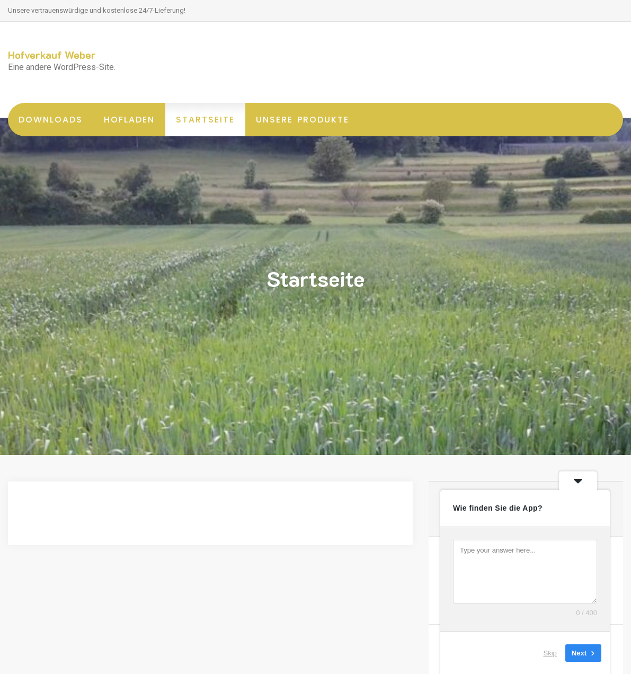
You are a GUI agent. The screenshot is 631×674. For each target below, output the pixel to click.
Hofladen (129, 119)
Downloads (51, 119)
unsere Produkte (302, 119)
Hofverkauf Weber (52, 55)
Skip (550, 653)
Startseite (205, 119)
